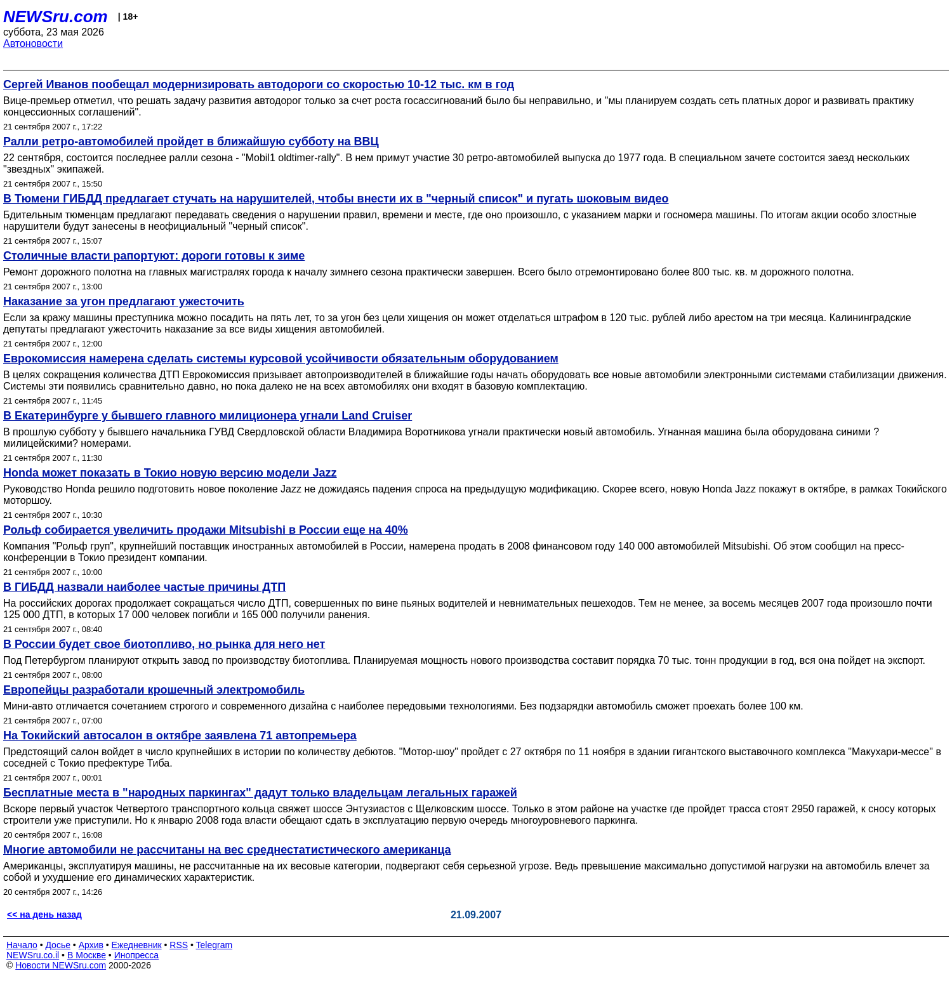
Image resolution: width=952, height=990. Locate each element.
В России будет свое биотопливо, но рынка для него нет (164, 644)
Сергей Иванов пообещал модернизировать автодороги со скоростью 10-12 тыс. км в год (258, 84)
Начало (21, 945)
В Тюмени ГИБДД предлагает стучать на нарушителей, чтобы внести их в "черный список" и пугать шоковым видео (336, 198)
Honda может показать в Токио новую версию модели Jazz (170, 472)
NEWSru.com (55, 16)
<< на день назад (44, 914)
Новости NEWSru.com (60, 965)
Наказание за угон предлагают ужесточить (123, 301)
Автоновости (33, 43)
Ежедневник (137, 945)
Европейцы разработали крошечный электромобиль (154, 689)
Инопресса (136, 955)
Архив (91, 945)
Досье (57, 945)
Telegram (214, 945)
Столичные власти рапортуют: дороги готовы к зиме (154, 255)
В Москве (86, 955)
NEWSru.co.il (32, 955)
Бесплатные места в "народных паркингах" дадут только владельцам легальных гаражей (260, 792)
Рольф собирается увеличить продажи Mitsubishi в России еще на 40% (205, 530)
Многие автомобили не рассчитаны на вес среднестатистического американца (227, 849)
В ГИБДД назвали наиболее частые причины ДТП (144, 587)
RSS (178, 945)
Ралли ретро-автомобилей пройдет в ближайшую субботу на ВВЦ (191, 141)
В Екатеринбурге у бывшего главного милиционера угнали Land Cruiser (207, 415)
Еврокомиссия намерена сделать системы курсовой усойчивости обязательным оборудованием (281, 358)
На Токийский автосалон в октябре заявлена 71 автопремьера (180, 735)
